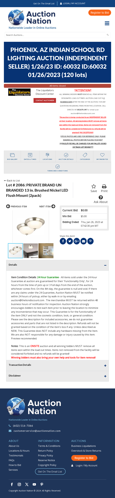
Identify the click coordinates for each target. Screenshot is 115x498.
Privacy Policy (45, 455)
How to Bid (15, 465)
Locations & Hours (19, 450)
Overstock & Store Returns (86, 450)
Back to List (12, 180)
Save (94, 188)
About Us (14, 446)
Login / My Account (74, 3)
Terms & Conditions (49, 446)
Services (13, 469)
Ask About (101, 199)
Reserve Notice (46, 460)
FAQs (11, 460)
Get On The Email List (44, 3)
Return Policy (45, 450)
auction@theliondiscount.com (83, 113)
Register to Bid (99, 12)
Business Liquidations (83, 446)
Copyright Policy (47, 465)
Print (104, 188)
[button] (8, 226)
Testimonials (16, 455)
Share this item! (67, 236)
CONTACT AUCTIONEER (45, 100)
